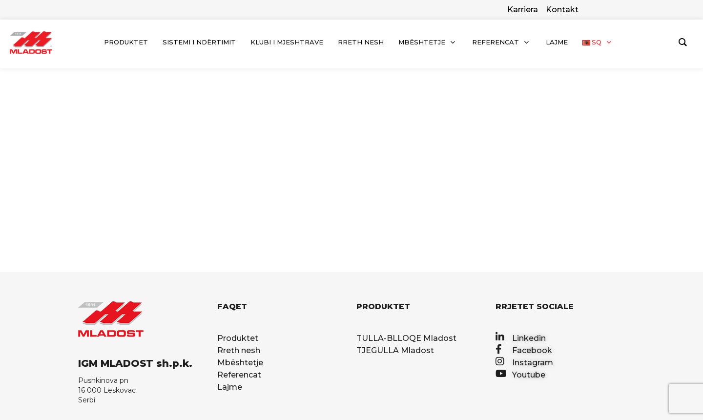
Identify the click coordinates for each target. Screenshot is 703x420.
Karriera (522, 9)
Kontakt (562, 9)
